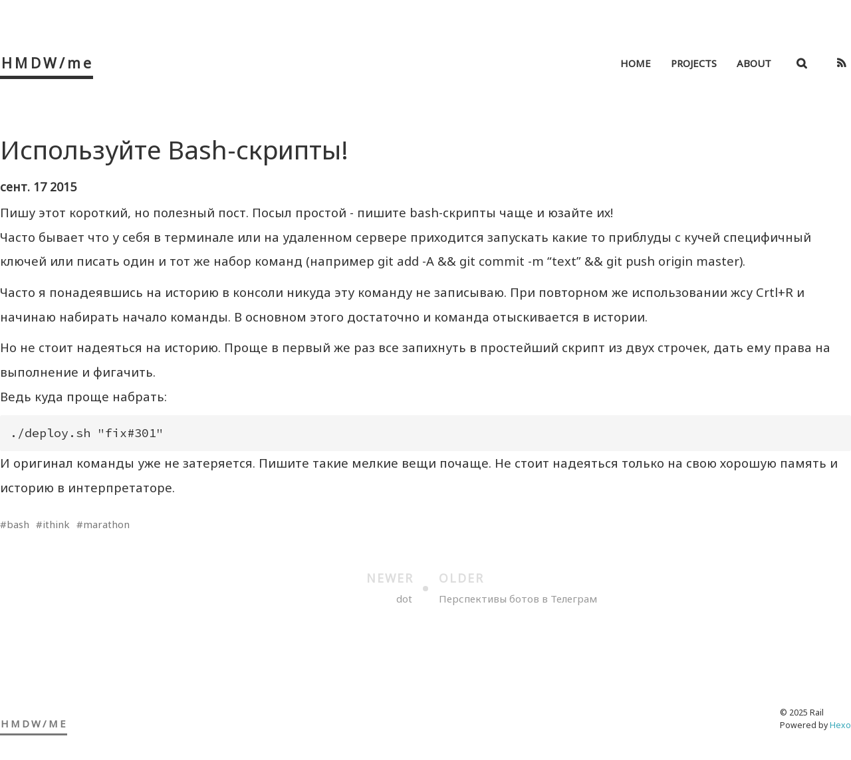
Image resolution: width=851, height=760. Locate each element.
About (754, 63)
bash (18, 524)
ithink (56, 524)
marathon (106, 524)
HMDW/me (47, 62)
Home (635, 63)
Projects (694, 63)
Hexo (840, 725)
